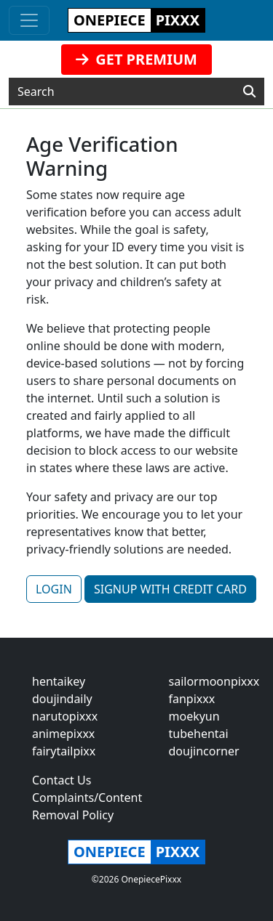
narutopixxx (65, 716)
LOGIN (54, 589)
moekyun (194, 716)
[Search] (249, 91)
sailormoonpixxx (214, 681)
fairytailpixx (63, 751)
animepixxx (63, 734)
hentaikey (58, 681)
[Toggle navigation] (29, 20)
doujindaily (62, 699)
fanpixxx (192, 699)
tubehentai (199, 734)
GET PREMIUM (136, 59)
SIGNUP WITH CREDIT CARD (170, 589)
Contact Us (61, 780)
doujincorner (204, 751)
